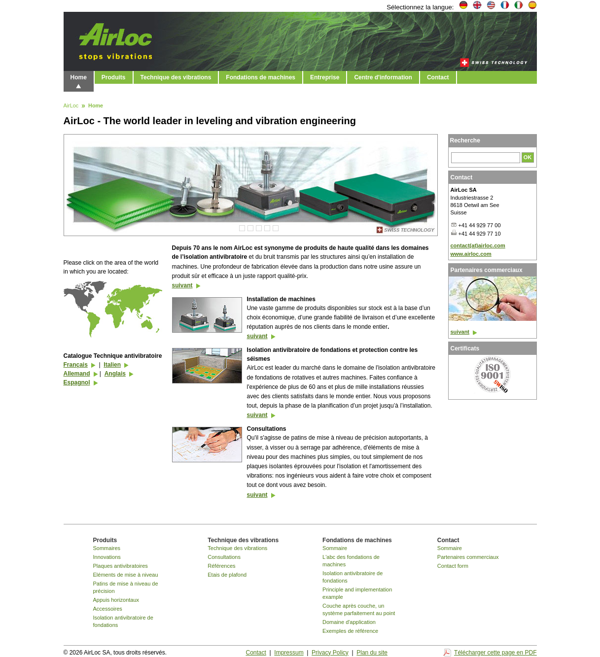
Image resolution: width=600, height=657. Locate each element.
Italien (112, 364)
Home (79, 77)
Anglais (115, 373)
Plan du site (372, 652)
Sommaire (334, 548)
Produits (114, 77)
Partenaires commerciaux (468, 557)
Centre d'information (383, 77)
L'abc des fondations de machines (351, 560)
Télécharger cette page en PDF (495, 652)
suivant (182, 285)
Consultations (224, 557)
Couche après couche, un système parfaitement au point (358, 609)
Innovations (107, 557)
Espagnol (77, 382)
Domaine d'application (349, 622)
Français (76, 364)
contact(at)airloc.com (478, 245)
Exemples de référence (350, 631)
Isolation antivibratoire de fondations (123, 621)
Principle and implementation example (357, 593)
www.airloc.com (471, 254)
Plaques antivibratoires (120, 566)
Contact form (452, 566)
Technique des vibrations (176, 77)
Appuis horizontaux (116, 600)
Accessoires (107, 609)
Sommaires (107, 548)
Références (221, 566)
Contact (438, 77)
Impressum (288, 652)
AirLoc (71, 106)
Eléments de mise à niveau (125, 575)
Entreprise (324, 77)
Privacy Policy (330, 652)
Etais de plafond (227, 575)
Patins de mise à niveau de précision (125, 587)
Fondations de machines (260, 77)
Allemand (77, 373)
